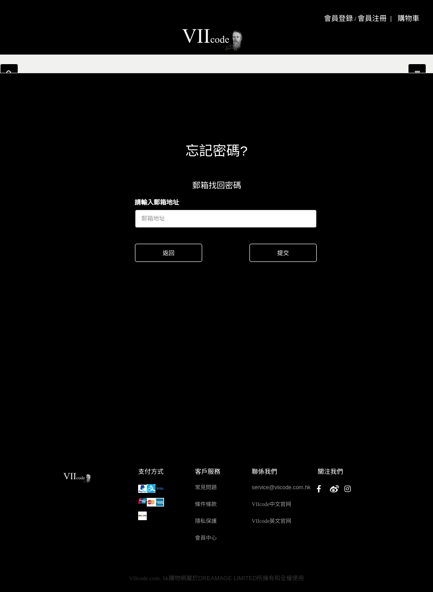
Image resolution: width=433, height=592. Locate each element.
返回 (168, 253)
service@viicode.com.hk (281, 487)
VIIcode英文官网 (271, 521)
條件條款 (206, 504)
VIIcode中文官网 (271, 504)
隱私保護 (206, 521)
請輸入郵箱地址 (156, 202)
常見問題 (206, 487)
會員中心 (206, 538)
